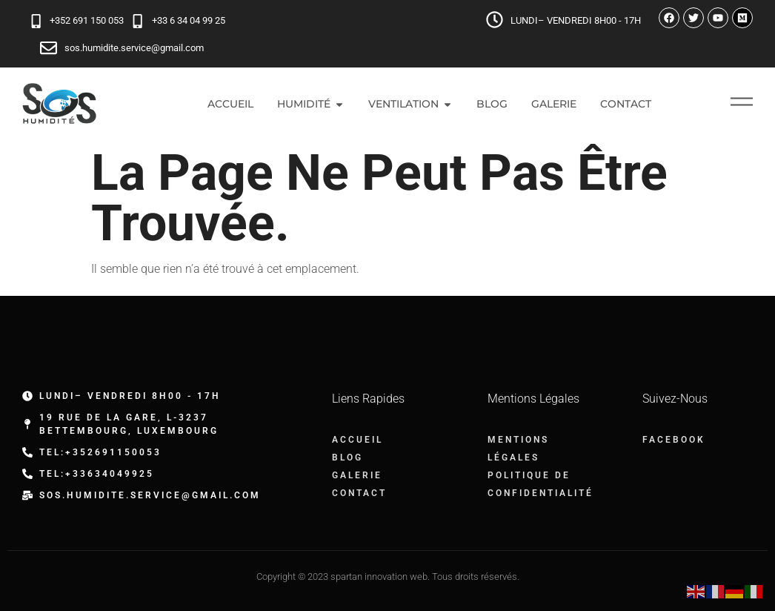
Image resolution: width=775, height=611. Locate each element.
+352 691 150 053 (85, 20)
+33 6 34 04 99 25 (185, 20)
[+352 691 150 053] (35, 20)
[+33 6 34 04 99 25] (135, 20)
